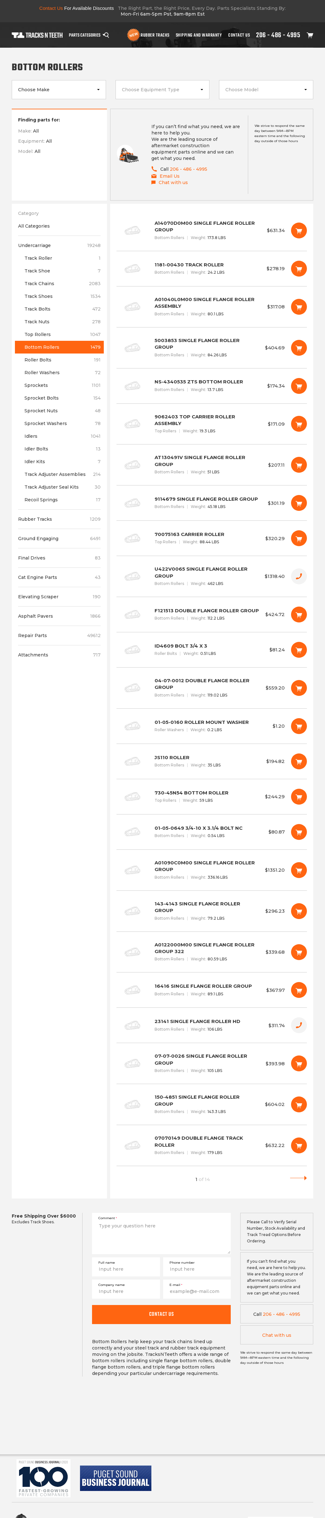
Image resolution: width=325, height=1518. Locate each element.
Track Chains (62, 283)
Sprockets (62, 385)
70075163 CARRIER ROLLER (211, 538)
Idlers (62, 436)
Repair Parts (59, 635)
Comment (107, 1218)
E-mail (175, 1285)
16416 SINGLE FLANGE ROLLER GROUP (211, 989)
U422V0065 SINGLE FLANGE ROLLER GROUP (211, 576)
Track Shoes (62, 296)
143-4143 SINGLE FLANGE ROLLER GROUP (211, 911)
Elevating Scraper (59, 597)
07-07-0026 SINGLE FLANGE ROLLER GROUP (211, 1063)
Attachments (59, 655)
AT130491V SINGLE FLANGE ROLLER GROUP (211, 464)
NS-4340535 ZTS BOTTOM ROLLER (211, 385)
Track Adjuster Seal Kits (62, 487)
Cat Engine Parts (59, 577)
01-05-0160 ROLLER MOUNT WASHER (211, 726)
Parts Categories (84, 35)
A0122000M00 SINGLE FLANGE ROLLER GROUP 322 (211, 952)
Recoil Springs (62, 500)
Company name (111, 1285)
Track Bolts (62, 309)
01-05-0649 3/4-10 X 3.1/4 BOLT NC (211, 831)
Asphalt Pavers (59, 616)
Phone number (182, 1262)
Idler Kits (62, 461)
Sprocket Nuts (62, 411)
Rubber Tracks (155, 35)
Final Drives (59, 558)
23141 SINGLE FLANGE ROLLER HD (211, 1025)
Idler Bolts (62, 449)
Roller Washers (62, 372)
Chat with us (276, 1335)
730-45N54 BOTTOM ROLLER (211, 796)
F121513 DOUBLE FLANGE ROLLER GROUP (211, 614)
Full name (106, 1262)
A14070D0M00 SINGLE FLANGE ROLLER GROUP (211, 230)
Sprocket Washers (62, 423)
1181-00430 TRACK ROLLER (211, 268)
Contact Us (239, 35)
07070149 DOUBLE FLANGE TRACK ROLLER (211, 1145)
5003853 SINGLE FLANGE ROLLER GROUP (211, 347)
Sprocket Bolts (62, 398)
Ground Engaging (59, 538)
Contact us (161, 1314)
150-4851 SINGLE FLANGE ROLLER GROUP (211, 1104)
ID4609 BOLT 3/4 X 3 (211, 649)
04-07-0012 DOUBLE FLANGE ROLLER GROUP (211, 688)
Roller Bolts (62, 360)
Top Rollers (62, 334)
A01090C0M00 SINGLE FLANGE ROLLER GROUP (211, 870)
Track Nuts (62, 322)
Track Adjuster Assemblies (62, 474)
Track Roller (62, 258)
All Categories (34, 226)
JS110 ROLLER (211, 761)
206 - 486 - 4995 (278, 35)
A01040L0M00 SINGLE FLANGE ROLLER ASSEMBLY (211, 306)
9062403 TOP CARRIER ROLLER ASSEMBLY (211, 424)
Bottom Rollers (62, 347)
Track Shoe (62, 271)
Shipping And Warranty (199, 35)
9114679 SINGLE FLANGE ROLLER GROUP (211, 502)
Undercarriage (59, 245)
